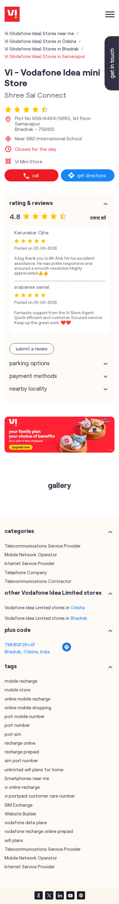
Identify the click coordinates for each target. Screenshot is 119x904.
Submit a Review (32, 347)
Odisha (78, 605)
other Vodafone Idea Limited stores (53, 590)
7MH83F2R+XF (20, 642)
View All (98, 215)
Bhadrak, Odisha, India (27, 649)
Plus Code (18, 628)
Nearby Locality (28, 386)
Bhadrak (79, 616)
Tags (11, 664)
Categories (19, 529)
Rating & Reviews (31, 201)
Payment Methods (33, 374)
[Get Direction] (66, 648)
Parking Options (29, 361)
